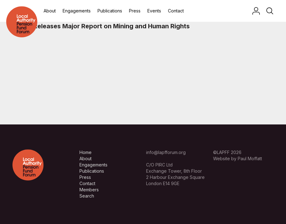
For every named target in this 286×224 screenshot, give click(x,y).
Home (85, 152)
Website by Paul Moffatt (237, 158)
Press (135, 10)
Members (89, 189)
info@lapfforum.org (166, 152)
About (50, 10)
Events (154, 10)
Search (86, 195)
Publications (110, 10)
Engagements (77, 10)
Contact (176, 10)
